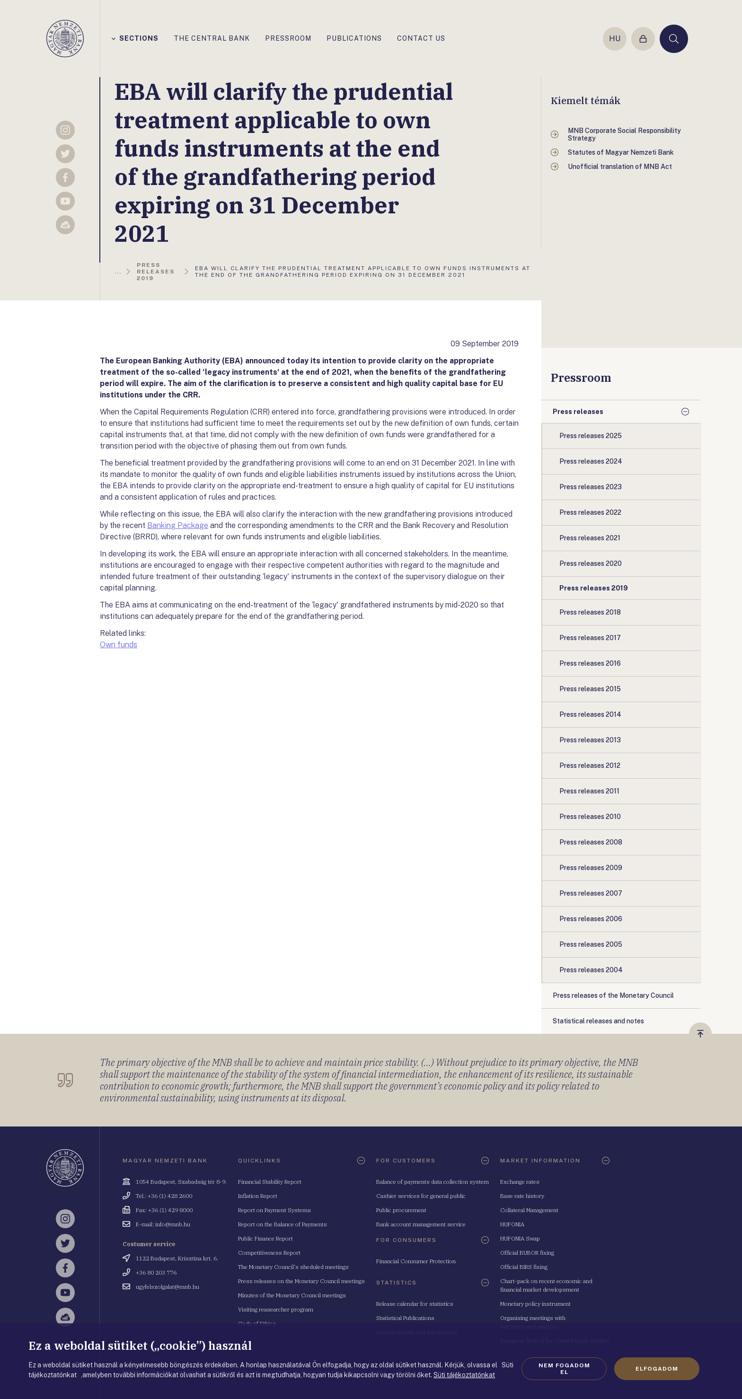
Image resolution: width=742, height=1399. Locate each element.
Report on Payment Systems (274, 1210)
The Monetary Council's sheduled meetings (293, 1266)
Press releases (578, 411)
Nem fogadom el (564, 1368)
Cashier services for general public (421, 1195)
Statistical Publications (405, 1317)
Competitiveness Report (269, 1252)
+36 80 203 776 (156, 1272)
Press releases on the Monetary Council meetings (301, 1281)
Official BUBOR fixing (527, 1252)
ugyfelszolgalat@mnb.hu (167, 1286)
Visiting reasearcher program (275, 1309)
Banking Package (177, 525)
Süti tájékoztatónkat (464, 1375)
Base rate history (522, 1195)
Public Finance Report (265, 1238)
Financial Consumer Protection (416, 1261)
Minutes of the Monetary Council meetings (292, 1295)
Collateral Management (529, 1210)
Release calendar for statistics (414, 1303)
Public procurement (401, 1210)
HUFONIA (512, 1224)
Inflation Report (257, 1195)
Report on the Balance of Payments (282, 1224)
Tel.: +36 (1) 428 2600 (164, 1195)
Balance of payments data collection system (432, 1181)
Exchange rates (519, 1181)
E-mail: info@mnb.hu (163, 1224)
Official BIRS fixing (524, 1266)
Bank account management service (421, 1224)
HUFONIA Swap (520, 1238)
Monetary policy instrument (535, 1303)
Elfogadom (657, 1368)
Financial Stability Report (269, 1181)
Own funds (118, 644)
